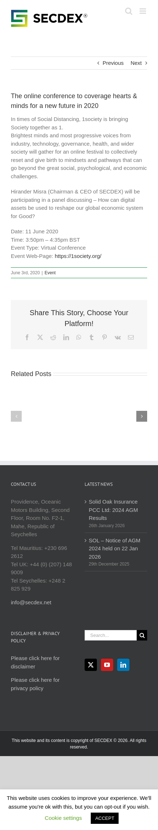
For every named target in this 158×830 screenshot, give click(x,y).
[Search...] (111, 635)
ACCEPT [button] (104, 818)
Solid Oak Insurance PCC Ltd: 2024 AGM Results (113, 510)
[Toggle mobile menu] (143, 11)
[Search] (142, 635)
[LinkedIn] (123, 665)
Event (50, 272)
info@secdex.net (31, 602)
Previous (113, 63)
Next (136, 63)
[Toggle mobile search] (128, 11)
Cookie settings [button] (63, 818)
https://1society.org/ (78, 256)
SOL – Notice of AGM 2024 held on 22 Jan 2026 (115, 548)
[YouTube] (107, 665)
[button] (16, 416)
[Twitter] (91, 665)
